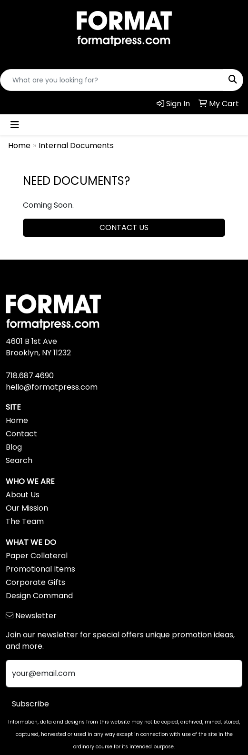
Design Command (39, 595)
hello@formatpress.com (52, 387)
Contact (21, 433)
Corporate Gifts (35, 582)
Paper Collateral (37, 555)
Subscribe (30, 703)
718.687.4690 (30, 375)
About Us (23, 494)
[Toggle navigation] (15, 124)
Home (19, 145)
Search (19, 460)
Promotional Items (40, 569)
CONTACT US (124, 227)
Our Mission (27, 508)
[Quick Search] (111, 80)
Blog (14, 447)
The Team (25, 521)
